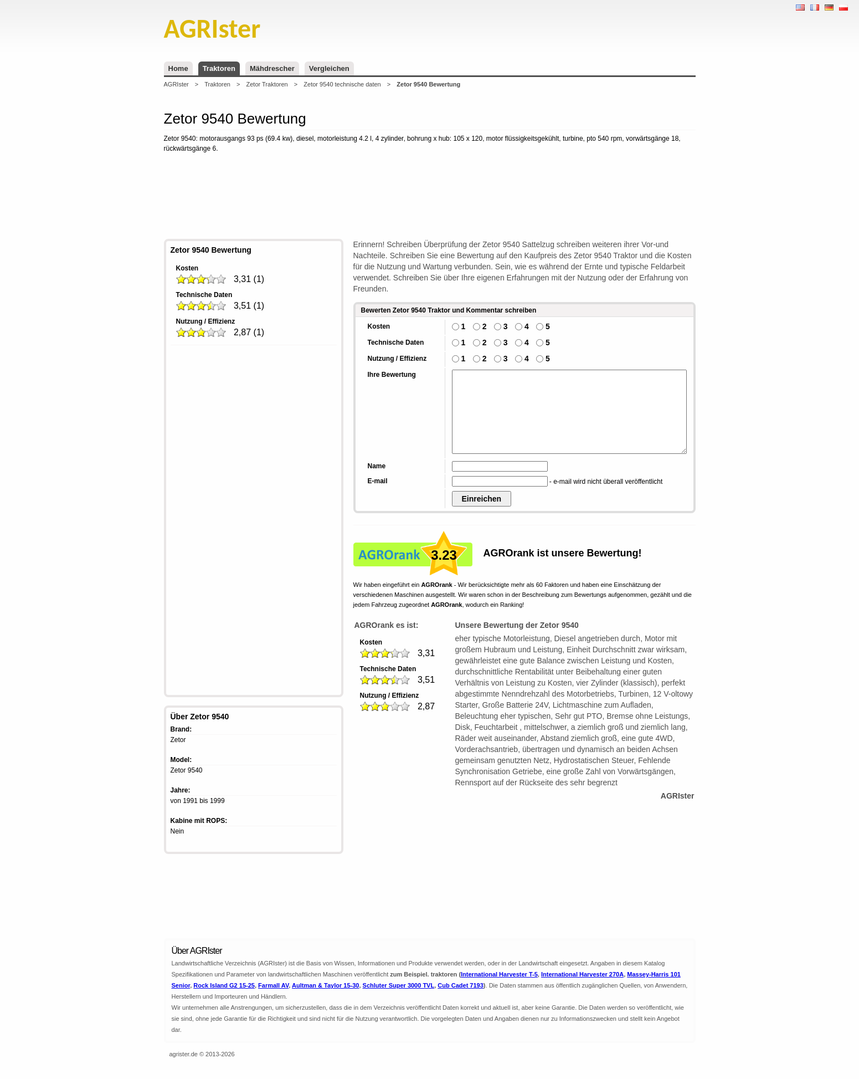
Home (178, 68)
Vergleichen (329, 68)
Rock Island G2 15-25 (224, 985)
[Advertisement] (429, 198)
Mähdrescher (272, 68)
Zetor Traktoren (267, 84)
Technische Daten (204, 295)
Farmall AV (273, 985)
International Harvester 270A (582, 974)
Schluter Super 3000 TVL (399, 985)
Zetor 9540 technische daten (342, 84)
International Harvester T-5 (499, 974)
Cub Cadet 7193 (460, 985)
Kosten (187, 268)
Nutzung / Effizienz (205, 321)
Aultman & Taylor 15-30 (325, 985)
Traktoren (219, 68)
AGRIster (176, 84)
